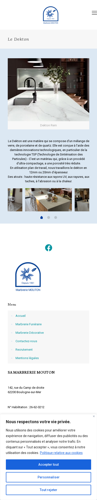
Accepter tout (48, 464)
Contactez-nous (26, 341)
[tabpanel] (48, 200)
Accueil (21, 316)
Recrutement (24, 349)
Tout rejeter (48, 490)
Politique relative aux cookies (61, 453)
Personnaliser (49, 477)
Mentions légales (27, 358)
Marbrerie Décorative (30, 332)
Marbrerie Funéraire (29, 324)
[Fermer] (94, 416)
